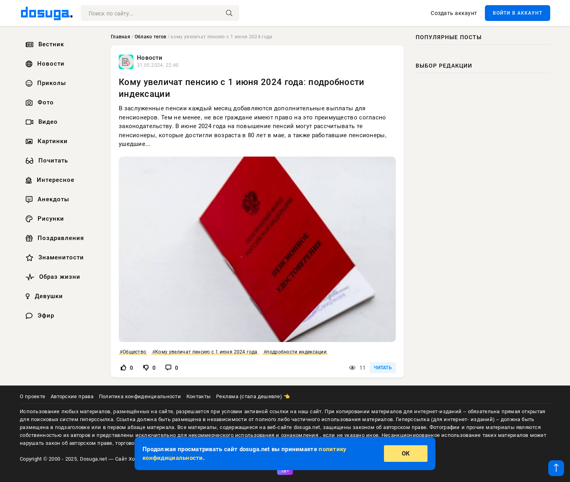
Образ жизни (52, 276)
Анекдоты (46, 199)
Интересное (49, 179)
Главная (120, 37)
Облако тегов (151, 37)
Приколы (45, 83)
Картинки (46, 141)
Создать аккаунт (454, 13)
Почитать (46, 160)
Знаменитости (54, 257)
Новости (44, 63)
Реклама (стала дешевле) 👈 (253, 396)
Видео (41, 121)
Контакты (198, 396)
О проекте (32, 396)
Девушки (43, 296)
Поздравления (54, 238)
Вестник (44, 44)
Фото (39, 102)
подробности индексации (296, 352)
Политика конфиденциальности (140, 396)
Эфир (39, 315)
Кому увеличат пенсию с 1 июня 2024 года (206, 352)
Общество (134, 352)
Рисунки (44, 218)
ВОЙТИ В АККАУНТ (517, 13)
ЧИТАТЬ (383, 367)
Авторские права (72, 396)
